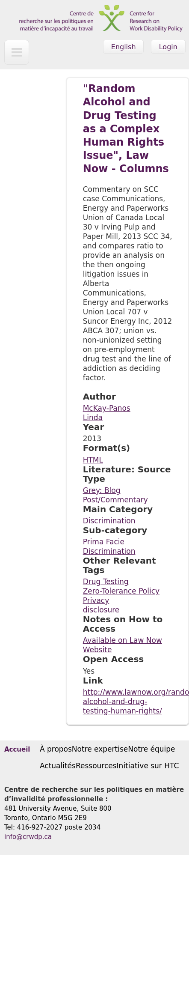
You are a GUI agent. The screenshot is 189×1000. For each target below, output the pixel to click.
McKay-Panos (106, 408)
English (123, 47)
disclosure (101, 610)
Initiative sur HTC (148, 765)
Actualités (58, 765)
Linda (93, 417)
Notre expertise (100, 749)
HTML (93, 460)
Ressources (96, 765)
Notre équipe (151, 749)
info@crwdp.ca (28, 837)
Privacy (96, 600)
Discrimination (109, 520)
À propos (56, 749)
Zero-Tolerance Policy (121, 591)
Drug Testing (106, 581)
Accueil (17, 749)
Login (168, 47)
